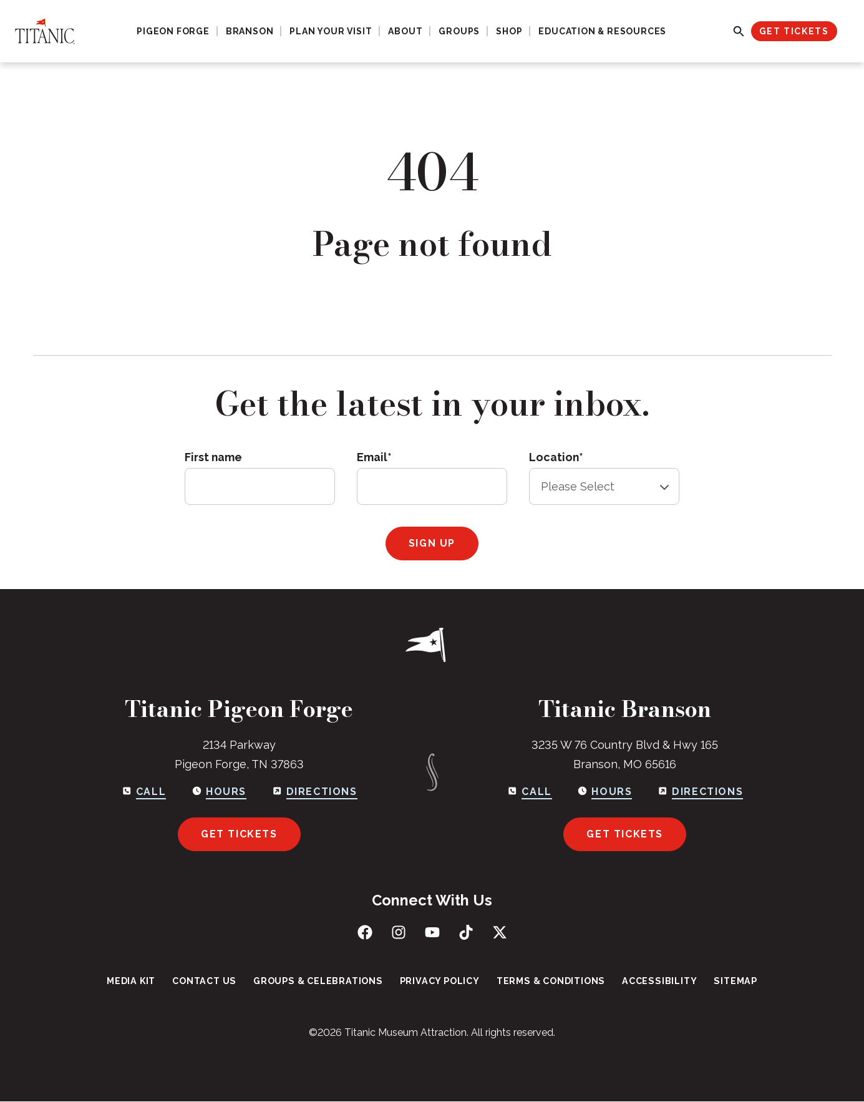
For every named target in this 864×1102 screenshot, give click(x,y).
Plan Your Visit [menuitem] (330, 31)
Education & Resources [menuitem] (602, 31)
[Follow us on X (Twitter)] (500, 932)
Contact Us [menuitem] (209, 982)
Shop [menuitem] (509, 31)
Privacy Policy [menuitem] (439, 982)
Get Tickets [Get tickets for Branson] (624, 834)
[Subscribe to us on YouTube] (432, 932)
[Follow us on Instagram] (398, 932)
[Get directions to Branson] (700, 792)
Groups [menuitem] (459, 31)
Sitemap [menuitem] (729, 982)
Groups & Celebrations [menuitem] (320, 982)
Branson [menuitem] (250, 31)
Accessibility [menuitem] (655, 982)
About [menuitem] (405, 31)
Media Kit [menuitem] (138, 982)
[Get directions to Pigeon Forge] (314, 792)
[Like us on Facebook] (365, 932)
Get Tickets (794, 31)
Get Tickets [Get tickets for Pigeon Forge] (239, 834)
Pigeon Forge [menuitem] (173, 31)
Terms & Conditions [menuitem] (548, 982)
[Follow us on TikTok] (466, 932)
